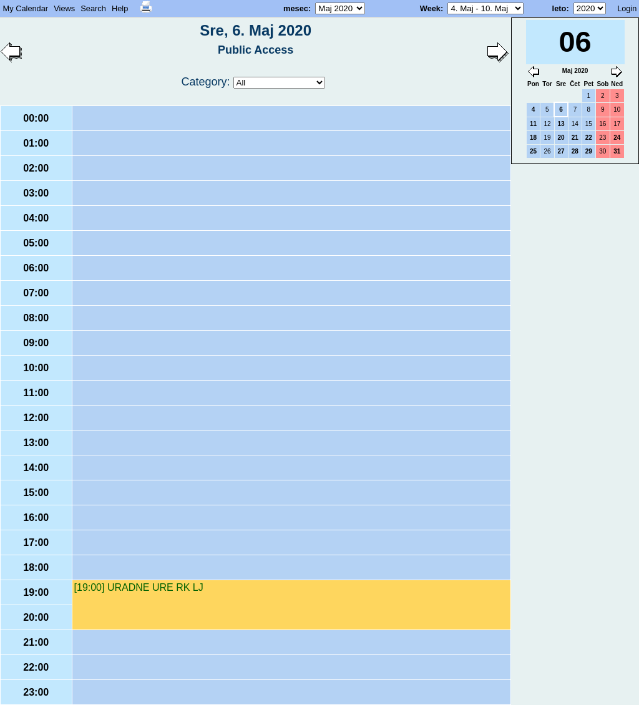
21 (575, 137)
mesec (295, 8)
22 (588, 137)
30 (602, 151)
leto (559, 8)
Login (627, 8)
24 (616, 137)
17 (616, 123)
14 (575, 123)
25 (533, 151)
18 (533, 137)
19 (547, 137)
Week (430, 8)
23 (602, 137)
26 (547, 151)
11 (533, 123)
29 (588, 151)
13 (561, 123)
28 (575, 151)
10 (616, 109)
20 (561, 137)
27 (561, 151)
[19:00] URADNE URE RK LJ (138, 587)
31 (616, 151)
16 (602, 123)
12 (547, 123)
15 (588, 123)
